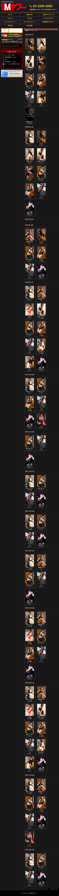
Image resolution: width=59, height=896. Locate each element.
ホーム (10, 14)
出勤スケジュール (48, 14)
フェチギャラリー (48, 18)
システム (10, 18)
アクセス (29, 18)
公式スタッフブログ (11, 46)
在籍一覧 (29, 14)
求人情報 (29, 25)
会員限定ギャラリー (48, 22)
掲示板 (10, 25)
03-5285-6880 (42, 6)
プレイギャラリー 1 (10, 22)
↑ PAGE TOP (53, 889)
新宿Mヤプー (34, 893)
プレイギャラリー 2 (29, 22)
